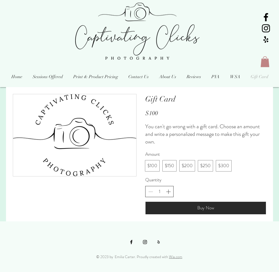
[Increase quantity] (168, 191)
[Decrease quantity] (150, 191)
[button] (264, 61)
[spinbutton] (159, 191)
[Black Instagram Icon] (265, 28)
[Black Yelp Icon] (265, 39)
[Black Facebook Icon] (265, 17)
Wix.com (175, 256)
